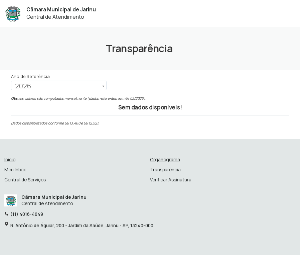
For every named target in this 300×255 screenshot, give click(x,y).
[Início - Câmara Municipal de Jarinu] (12, 13)
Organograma (165, 160)
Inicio (9, 160)
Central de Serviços (25, 180)
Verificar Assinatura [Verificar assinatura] (170, 180)
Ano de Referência (30, 76)
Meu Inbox (15, 170)
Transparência (165, 170)
